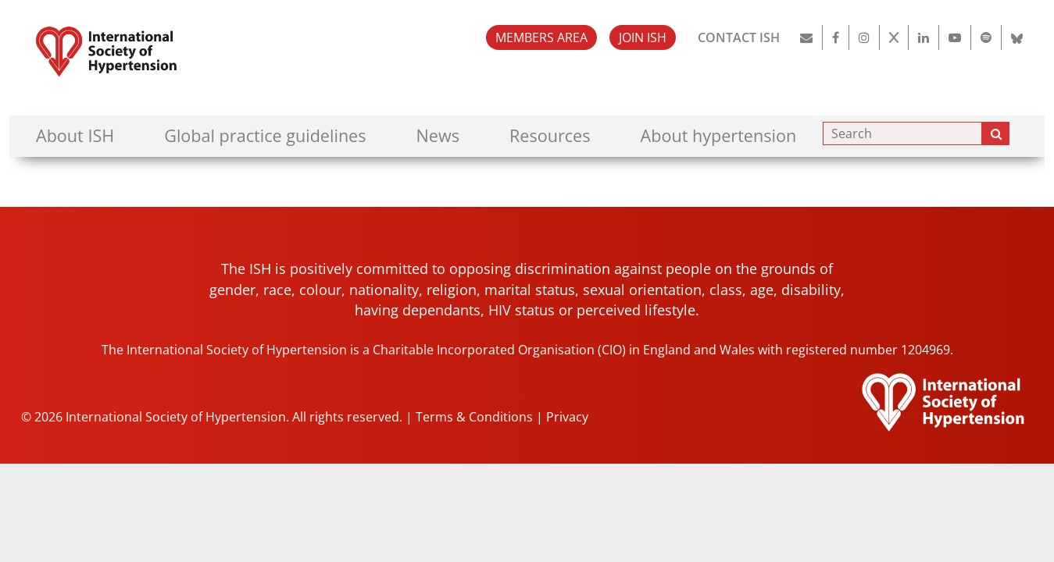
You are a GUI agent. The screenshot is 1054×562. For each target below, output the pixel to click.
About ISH (75, 135)
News (437, 135)
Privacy (567, 416)
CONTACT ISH (739, 37)
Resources (550, 135)
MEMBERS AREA (541, 37)
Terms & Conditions (474, 416)
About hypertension (719, 135)
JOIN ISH (642, 37)
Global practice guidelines (265, 135)
